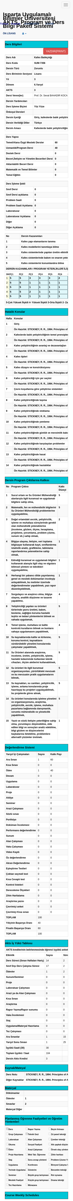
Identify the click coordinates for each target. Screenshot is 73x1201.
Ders (11, 1129)
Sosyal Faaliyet (35, 1145)
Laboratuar (14, 1140)
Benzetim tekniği (58, 1170)
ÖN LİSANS (9, 33)
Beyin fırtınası (57, 1129)
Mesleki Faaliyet (16, 1180)
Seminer (12, 1175)
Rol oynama (56, 1175)
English (15, 23)
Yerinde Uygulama (17, 1170)
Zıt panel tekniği (58, 1134)
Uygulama (13, 1165)
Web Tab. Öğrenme (37, 1155)
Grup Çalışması (16, 1134)
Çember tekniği (58, 1140)
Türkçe (4, 23)
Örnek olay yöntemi (60, 1150)
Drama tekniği (57, 1180)
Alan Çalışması (35, 1140)
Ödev (11, 1150)
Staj (10, 1160)
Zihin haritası (57, 1155)
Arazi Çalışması (35, 1150)
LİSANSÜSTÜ (31, 23)
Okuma (12, 1145)
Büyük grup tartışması (38, 1175)
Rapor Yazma (34, 1129)
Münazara (32, 1185)
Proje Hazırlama (16, 1155)
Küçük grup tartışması (38, 1180)
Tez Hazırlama (15, 1185)
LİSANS (49, 23)
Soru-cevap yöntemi (37, 1160)
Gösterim (32, 1170)
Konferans (33, 1165)
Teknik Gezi (33, 1134)
